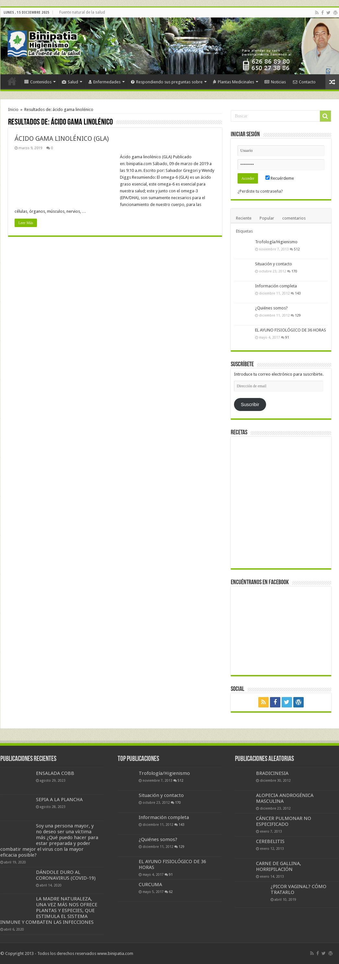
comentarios (294, 218)
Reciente (243, 218)
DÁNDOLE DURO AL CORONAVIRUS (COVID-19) (66, 875)
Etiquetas (244, 231)
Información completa (276, 285)
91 (287, 337)
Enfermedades (104, 81)
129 (298, 315)
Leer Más (25, 223)
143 (298, 293)
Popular (267, 218)
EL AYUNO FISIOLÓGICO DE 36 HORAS (290, 330)
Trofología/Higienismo (276, 241)
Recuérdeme (279, 178)
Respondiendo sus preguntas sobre (167, 81)
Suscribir (250, 404)
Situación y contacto (273, 263)
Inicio (12, 81)
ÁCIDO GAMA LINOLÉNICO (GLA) (62, 138)
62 (171, 892)
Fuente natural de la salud (82, 12)
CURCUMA (150, 884)
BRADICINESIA (272, 773)
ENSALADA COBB (55, 773)
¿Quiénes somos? (271, 308)
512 (297, 249)
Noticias (275, 81)
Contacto (304, 81)
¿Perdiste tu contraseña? (260, 191)
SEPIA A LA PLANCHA (59, 799)
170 (294, 271)
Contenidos (38, 81)
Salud (70, 81)
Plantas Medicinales (233, 81)
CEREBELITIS (270, 841)
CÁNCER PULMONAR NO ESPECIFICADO (283, 821)
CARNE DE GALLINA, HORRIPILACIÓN (278, 866)
